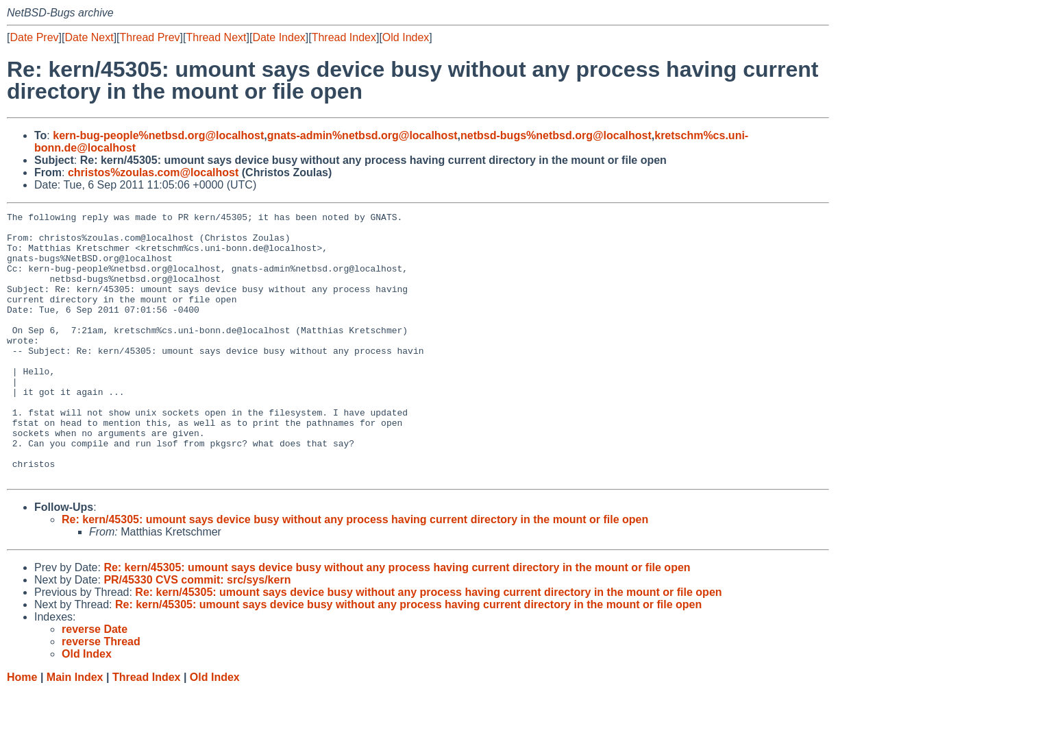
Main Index (75, 730)
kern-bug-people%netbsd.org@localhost (158, 135)
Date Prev (34, 37)
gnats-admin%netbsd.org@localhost (362, 135)
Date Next (88, 37)
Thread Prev (150, 37)
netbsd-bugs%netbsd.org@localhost (556, 135)
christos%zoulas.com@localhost (153, 172)
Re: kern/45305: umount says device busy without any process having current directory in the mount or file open (355, 573)
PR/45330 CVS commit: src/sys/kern (197, 633)
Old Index (405, 37)
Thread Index (344, 37)
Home (22, 730)
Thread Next (216, 37)
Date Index (278, 37)
